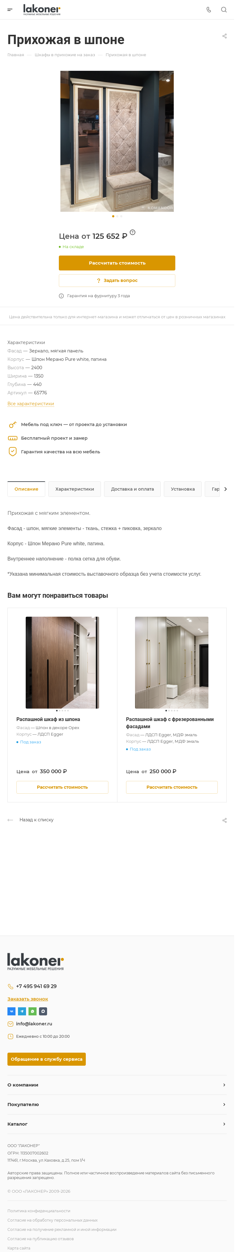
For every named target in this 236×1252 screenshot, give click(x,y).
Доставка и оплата (132, 489)
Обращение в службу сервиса (46, 1059)
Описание (26, 489)
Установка (183, 489)
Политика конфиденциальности (38, 1211)
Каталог (17, 1124)
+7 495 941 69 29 (36, 986)
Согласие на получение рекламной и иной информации (61, 1229)
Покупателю (23, 1104)
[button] (113, 216)
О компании (22, 1085)
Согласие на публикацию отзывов (40, 1238)
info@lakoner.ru (34, 1024)
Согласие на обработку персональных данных (52, 1220)
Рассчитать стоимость (117, 263)
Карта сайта (18, 1248)
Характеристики (74, 489)
